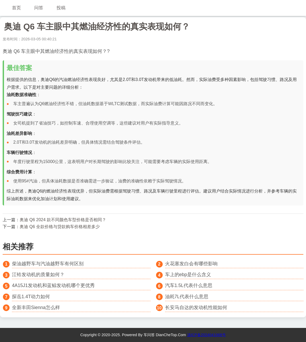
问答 (38, 7)
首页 (16, 7)
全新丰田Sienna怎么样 (36, 307)
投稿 (61, 7)
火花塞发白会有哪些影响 (191, 263)
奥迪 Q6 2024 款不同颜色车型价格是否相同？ (63, 219)
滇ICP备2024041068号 (206, 335)
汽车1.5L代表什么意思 (188, 285)
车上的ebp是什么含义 (188, 274)
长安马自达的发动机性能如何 (196, 307)
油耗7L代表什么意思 (187, 296)
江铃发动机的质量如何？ (38, 274)
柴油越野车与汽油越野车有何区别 (48, 263)
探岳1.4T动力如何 (31, 296)
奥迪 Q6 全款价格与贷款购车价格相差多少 (60, 226)
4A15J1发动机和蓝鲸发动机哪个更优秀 (53, 285)
